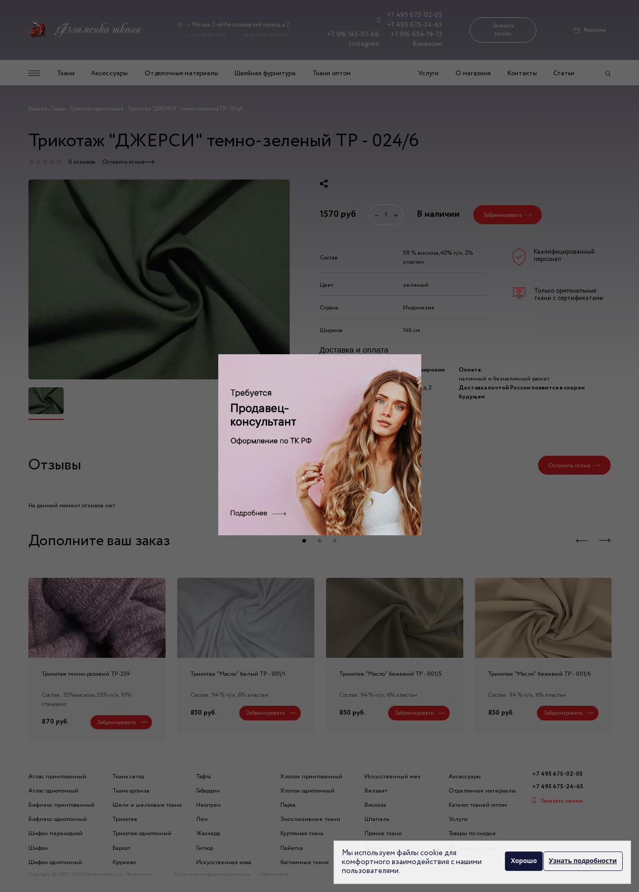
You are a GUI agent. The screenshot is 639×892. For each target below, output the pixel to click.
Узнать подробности (583, 861)
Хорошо (522, 861)
